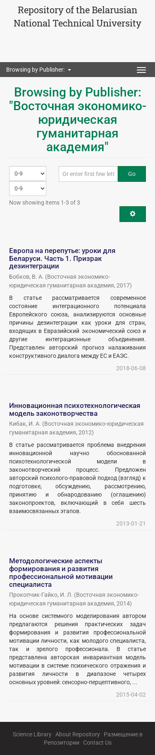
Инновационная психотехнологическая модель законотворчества (74, 409)
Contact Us (97, 742)
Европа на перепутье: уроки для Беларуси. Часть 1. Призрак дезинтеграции (62, 258)
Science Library (32, 734)
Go (132, 174)
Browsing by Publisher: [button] (38, 69)
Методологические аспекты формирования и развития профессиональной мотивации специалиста (61, 572)
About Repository (77, 734)
